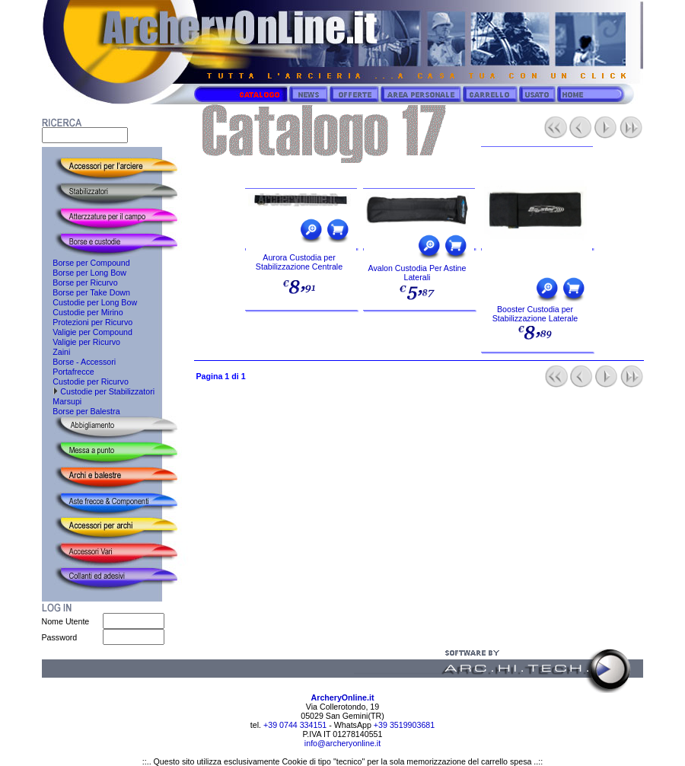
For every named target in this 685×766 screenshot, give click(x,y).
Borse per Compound (86, 262)
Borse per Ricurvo (80, 282)
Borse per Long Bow (84, 272)
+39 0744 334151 (294, 724)
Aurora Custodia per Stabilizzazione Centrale (299, 262)
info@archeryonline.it (342, 743)
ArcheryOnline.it (342, 697)
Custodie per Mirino (82, 312)
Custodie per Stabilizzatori (98, 391)
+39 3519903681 (404, 724)
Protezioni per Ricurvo (87, 322)
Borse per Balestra (81, 411)
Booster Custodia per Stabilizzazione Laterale (535, 314)
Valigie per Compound (87, 332)
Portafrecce (68, 371)
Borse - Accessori (79, 361)
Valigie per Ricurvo (81, 341)
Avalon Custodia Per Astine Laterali (417, 272)
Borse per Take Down (86, 292)
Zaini (56, 351)
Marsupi (62, 401)
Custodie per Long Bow (90, 302)
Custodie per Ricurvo (85, 381)
